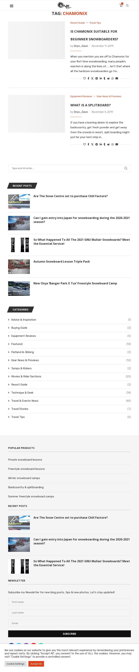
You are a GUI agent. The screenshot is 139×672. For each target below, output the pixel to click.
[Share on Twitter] (92, 79)
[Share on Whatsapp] (112, 79)
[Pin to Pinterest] (96, 79)
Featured (71, 344)
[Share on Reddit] (108, 79)
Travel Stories (71, 409)
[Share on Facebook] (88, 79)
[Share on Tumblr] (104, 79)
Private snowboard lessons (25, 460)
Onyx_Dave (81, 46)
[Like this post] (84, 79)
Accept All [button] (36, 663)
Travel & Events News (71, 401)
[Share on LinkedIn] (101, 79)
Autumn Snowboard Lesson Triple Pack (61, 262)
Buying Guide (71, 328)
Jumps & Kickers (71, 369)
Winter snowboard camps (24, 478)
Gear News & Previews (71, 360)
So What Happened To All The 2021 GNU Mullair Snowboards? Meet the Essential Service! (81, 242)
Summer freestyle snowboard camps (31, 496)
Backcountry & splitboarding (26, 487)
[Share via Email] (116, 79)
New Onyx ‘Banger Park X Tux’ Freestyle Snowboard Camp (75, 283)
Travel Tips (71, 417)
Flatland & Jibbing (71, 352)
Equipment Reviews (71, 336)
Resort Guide (71, 385)
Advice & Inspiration (71, 320)
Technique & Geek (71, 393)
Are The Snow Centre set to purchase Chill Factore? (70, 196)
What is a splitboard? (90, 105)
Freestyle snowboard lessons (26, 469)
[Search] (127, 5)
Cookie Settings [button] (15, 663)
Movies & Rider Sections (71, 377)
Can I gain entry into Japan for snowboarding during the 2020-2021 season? (81, 220)
